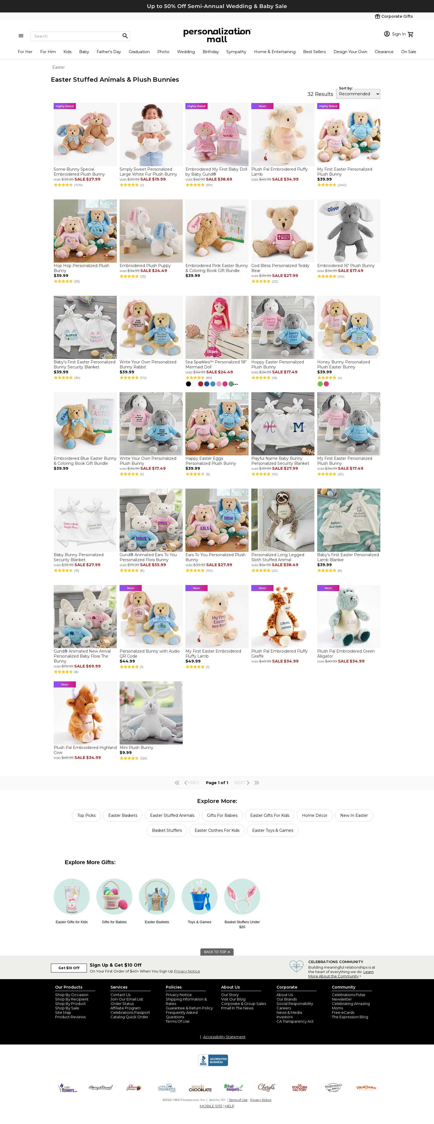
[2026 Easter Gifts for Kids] (72, 913)
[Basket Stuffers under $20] (242, 913)
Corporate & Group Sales (243, 1003)
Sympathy (236, 51)
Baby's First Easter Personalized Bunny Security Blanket (84, 364)
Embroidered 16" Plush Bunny (346, 265)
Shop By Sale (67, 1008)
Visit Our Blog (233, 999)
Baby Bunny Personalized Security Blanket (79, 557)
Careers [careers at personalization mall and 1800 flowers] (284, 1008)
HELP (229, 1106)
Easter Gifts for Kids (72, 922)
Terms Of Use (178, 1021)
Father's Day (109, 51)
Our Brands (287, 999)
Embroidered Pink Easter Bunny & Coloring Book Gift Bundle (216, 268)
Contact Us (120, 994)
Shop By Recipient (72, 999)
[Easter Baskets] (157, 913)
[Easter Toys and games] (200, 913)
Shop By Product (70, 1003)
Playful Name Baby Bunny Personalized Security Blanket (280, 461)
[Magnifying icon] (125, 36)
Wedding (186, 51)
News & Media (289, 1012)
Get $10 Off (68, 968)
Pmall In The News (237, 1008)
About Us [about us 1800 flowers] (285, 994)
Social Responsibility (295, 1003)
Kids (67, 51)
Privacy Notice (187, 971)
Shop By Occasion (71, 994)
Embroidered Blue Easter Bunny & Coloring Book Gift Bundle (85, 461)
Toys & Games (199, 922)
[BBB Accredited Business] (213, 1065)
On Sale (408, 51)
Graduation (139, 51)
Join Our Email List (126, 999)
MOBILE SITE (211, 1106)
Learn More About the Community (341, 973)
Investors (285, 1017)
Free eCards (343, 1012)
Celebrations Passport (130, 1012)
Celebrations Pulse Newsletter (348, 996)
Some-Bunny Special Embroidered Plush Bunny (79, 172)
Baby (84, 51)
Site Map (63, 1012)
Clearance (384, 51)
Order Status (122, 1003)
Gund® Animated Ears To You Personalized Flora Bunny (148, 557)
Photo (163, 51)
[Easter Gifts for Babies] (114, 913)
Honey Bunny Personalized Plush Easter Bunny (343, 364)
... (235, 383)
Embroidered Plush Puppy (145, 265)
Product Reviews (70, 1017)
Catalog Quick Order (129, 1017)
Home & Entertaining (275, 51)
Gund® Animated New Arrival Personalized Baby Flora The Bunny (82, 656)
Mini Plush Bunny (136, 747)
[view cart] (411, 34)
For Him (48, 51)
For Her (25, 51)
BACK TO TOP (217, 952)
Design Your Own (350, 51)
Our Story (230, 994)
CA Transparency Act (295, 1021)
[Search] (80, 36)
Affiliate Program (125, 1008)
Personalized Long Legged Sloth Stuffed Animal (277, 557)
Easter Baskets (157, 922)
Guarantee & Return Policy (189, 1008)
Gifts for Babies (114, 922)
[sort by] (358, 94)
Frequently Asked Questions (182, 1014)
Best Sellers (314, 51)
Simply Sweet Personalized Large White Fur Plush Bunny (149, 172)
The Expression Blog (350, 1017)
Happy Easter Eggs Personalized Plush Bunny (210, 461)
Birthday (211, 51)
